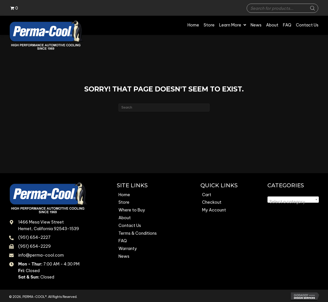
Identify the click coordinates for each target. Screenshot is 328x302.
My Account (214, 210)
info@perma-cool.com (41, 255)
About (124, 217)
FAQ (122, 240)
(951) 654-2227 (34, 237)
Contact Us (129, 225)
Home (124, 194)
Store (123, 202)
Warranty (127, 248)
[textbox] (293, 202)
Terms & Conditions (137, 233)
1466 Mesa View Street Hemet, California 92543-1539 (48, 225)
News (123, 256)
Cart (206, 194)
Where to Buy (131, 210)
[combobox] (293, 199)
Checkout (211, 202)
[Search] (312, 8)
